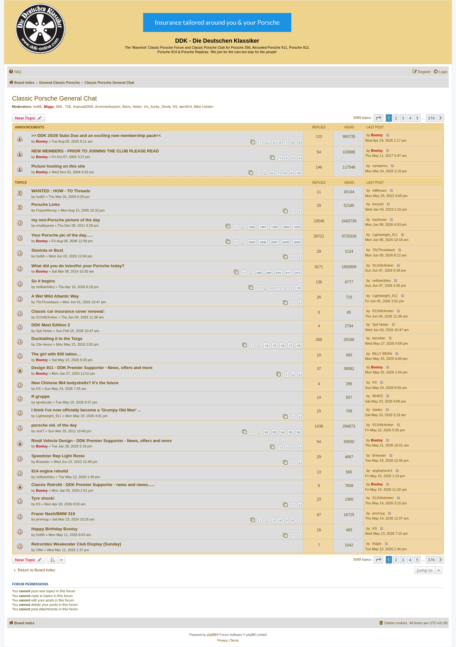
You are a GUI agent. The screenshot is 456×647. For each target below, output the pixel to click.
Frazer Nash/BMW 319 (53, 513)
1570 (297, 227)
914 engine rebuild (49, 471)
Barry (127, 106)
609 (268, 273)
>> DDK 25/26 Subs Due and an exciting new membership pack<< (96, 135)
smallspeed (45, 225)
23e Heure (44, 344)
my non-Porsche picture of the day (65, 220)
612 (297, 273)
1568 (274, 227)
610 (278, 273)
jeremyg (42, 519)
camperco (380, 166)
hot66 (37, 106)
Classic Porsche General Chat (54, 98)
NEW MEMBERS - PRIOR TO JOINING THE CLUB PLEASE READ (95, 151)
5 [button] (417, 118)
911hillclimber (383, 265)
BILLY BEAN (382, 353)
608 (258, 273)
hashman (379, 219)
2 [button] (396, 118)
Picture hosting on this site (58, 166)
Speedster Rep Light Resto (58, 455)
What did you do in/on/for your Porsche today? (77, 265)
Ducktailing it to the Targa (56, 338)
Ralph (377, 543)
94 (282, 432)
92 (266, 432)
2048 (285, 242)
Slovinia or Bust (47, 250)
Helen (137, 106)
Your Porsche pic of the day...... (62, 235)
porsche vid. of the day (54, 425)
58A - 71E (63, 106)
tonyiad (377, 204)
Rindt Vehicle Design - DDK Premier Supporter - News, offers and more (101, 440)
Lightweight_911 (385, 235)
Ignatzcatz (44, 402)
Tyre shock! (42, 498)
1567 (263, 227)
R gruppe (40, 396)
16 (282, 345)
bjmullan (378, 338)
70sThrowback (383, 250)
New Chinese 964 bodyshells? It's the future (74, 382)
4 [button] (410, 118)
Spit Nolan (44, 331)
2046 (263, 242)
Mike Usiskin (203, 106)
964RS (377, 396)
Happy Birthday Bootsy (54, 529)
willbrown (379, 190)
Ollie (39, 550)
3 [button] (403, 118)
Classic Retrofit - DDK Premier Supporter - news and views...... (93, 484)
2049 (297, 242)
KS (175, 106)
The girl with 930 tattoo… (56, 354)
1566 (252, 227)
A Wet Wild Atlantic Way (55, 296)
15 (274, 345)
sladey (377, 409)
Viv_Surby (152, 106)
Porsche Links (45, 204)
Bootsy (42, 141)
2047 (274, 242)
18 (298, 345)
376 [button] (431, 118)
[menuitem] (15, 72)
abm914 (185, 106)
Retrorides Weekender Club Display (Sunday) (76, 544)
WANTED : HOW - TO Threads (60, 190)
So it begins (43, 281)
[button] (378, 118)
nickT (40, 431)
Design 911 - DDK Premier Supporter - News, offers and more (92, 367)
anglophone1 (382, 470)
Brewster (43, 462)
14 (266, 345)
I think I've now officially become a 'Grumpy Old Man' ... (86, 410)
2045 (252, 242)
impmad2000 (83, 106)
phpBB (211, 635)
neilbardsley (45, 287)
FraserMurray (46, 210)
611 (288, 273)
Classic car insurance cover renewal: (68, 311)
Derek (166, 106)
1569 (285, 227)
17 (290, 345)
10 (298, 173)
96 (298, 432)
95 (290, 432)
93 (274, 432)
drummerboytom (107, 106)
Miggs (49, 106)
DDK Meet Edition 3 (50, 325)
